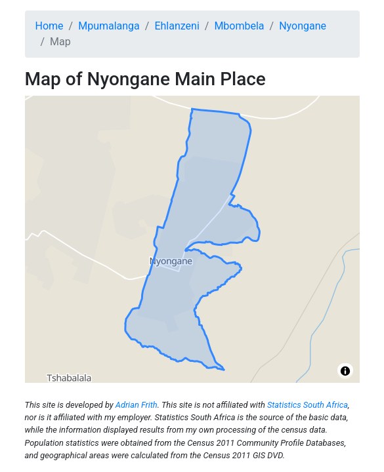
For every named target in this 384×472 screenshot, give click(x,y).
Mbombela (239, 26)
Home (49, 26)
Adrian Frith (137, 405)
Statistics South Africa (307, 405)
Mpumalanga (109, 26)
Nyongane (302, 26)
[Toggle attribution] (345, 371)
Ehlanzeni (176, 26)
